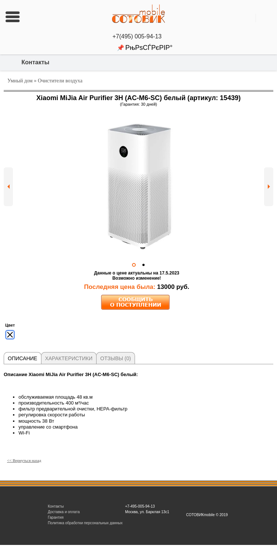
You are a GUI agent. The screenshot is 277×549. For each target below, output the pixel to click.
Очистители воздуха (60, 80)
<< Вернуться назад (24, 460)
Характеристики (68, 358)
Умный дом (20, 80)
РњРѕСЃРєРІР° (149, 47)
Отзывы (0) (115, 358)
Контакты (35, 62)
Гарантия (56, 517)
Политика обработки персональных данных (85, 523)
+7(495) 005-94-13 (138, 36)
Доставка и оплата (64, 512)
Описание (22, 358)
